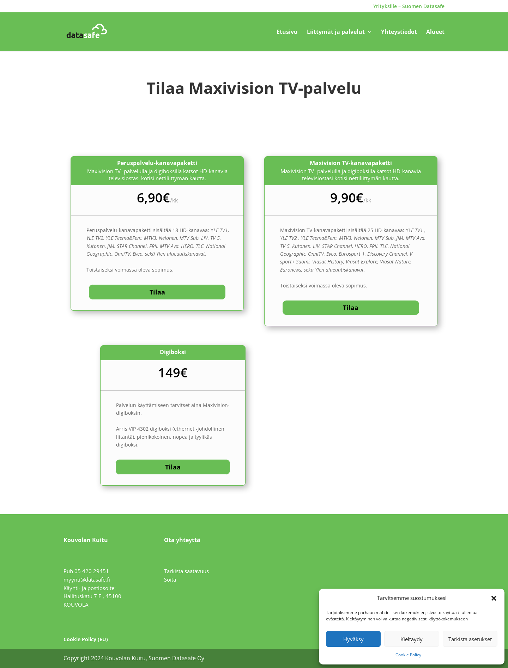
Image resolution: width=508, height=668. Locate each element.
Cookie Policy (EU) (86, 639)
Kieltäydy (411, 639)
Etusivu (287, 32)
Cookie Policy (408, 655)
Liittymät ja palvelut (336, 32)
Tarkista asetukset (470, 639)
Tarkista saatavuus (186, 571)
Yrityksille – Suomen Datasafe (409, 7)
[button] (493, 598)
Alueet (435, 32)
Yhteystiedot (399, 32)
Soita (170, 579)
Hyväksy (353, 639)
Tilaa (157, 292)
